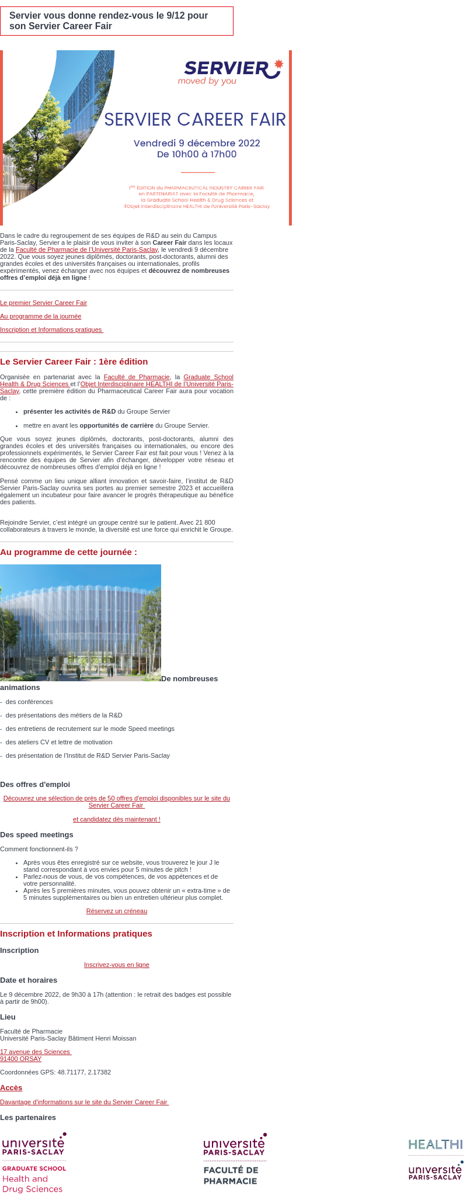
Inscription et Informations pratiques (51, 329)
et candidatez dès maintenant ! (117, 819)
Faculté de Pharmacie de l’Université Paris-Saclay (87, 249)
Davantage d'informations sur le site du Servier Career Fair (84, 1101)
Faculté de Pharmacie (137, 376)
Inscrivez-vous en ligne (116, 964)
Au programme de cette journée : (68, 552)
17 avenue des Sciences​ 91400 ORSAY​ (36, 1055)
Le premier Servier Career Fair (43, 302)
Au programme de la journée (40, 316)
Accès (11, 1087)
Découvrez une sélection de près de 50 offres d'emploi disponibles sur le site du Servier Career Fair (117, 802)
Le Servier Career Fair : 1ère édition (74, 361)
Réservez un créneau (117, 910)
